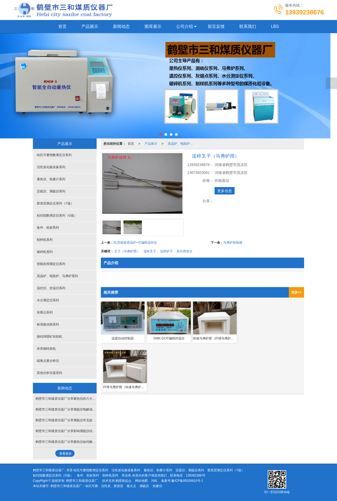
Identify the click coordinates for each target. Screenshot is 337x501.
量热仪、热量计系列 (51, 179)
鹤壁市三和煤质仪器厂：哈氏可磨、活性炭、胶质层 (87, 486)
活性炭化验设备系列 (51, 167)
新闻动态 (121, 26)
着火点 (131, 486)
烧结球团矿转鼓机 (49, 336)
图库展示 (153, 26)
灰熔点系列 (45, 312)
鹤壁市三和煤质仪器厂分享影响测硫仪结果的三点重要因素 (77, 431)
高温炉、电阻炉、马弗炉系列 (182, 144)
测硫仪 (144, 486)
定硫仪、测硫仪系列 (51, 191)
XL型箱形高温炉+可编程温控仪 (135, 242)
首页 (62, 26)
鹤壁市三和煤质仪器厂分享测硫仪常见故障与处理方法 (73, 420)
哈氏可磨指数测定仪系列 (54, 155)
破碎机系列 (45, 252)
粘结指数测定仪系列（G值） (57, 215)
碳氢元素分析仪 (48, 361)
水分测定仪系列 (48, 300)
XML (154, 481)
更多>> (296, 292)
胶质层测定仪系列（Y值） (55, 203)
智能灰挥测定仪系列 (51, 264)
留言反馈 (216, 26)
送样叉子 (149, 251)
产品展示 (89, 26)
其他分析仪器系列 (49, 373)
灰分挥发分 (184, 251)
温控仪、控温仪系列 (51, 288)
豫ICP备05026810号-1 (187, 481)
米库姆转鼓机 (46, 348)
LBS (275, 26)
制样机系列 (45, 240)
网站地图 (141, 481)
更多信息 (224, 191)
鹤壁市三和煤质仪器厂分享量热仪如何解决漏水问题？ (73, 442)
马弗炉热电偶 (232, 242)
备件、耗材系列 (48, 227)
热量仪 (157, 486)
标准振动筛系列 (48, 324)
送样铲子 (166, 251)
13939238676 (195, 475)
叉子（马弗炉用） (127, 251)
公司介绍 (184, 26)
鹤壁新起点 (123, 481)
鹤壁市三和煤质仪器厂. (82, 481)
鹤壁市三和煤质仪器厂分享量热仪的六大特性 (67, 398)
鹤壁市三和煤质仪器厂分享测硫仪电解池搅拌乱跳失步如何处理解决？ (84, 409)
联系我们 (247, 26)
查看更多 (65, 453)
